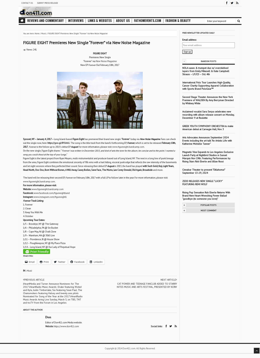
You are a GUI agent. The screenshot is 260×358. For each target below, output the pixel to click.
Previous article (33, 279)
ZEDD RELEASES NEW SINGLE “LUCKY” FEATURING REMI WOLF (202, 183)
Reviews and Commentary (45, 20)
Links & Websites (100, 20)
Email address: (189, 39)
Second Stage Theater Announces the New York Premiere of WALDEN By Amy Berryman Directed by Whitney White (208, 100)
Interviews (75, 20)
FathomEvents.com (147, 20)
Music (29, 270)
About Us (123, 20)
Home (36, 33)
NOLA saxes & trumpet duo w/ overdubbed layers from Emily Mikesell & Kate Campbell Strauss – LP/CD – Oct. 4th (205, 71)
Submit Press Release (47, 3)
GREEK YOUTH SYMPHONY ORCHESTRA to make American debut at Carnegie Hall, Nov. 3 (207, 128)
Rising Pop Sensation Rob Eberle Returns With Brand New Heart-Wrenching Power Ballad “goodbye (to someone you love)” (206, 195)
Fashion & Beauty (178, 20)
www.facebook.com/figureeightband (52, 193)
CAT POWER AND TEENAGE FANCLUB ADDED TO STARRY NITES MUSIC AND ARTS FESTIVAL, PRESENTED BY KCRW (147, 285)
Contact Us (27, 3)
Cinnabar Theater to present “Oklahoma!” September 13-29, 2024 (203, 171)
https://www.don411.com (66, 326)
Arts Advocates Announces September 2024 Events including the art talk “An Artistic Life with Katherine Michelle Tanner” (207, 140)
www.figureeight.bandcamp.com (128, 146)
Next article (169, 279)
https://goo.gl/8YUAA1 (58, 143)
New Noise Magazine (106, 61)
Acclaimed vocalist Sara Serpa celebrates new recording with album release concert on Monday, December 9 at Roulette (208, 114)
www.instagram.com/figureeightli (50, 196)
